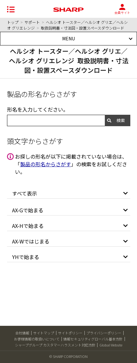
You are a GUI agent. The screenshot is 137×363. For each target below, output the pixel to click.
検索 (121, 120)
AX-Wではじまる (30, 241)
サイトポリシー (70, 332)
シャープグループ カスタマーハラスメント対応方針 (55, 344)
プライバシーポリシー (103, 332)
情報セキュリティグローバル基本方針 (93, 338)
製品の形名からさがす (45, 164)
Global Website (110, 344)
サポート (32, 22)
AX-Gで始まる (27, 210)
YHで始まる (25, 257)
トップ (12, 22)
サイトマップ (43, 332)
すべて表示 (24, 193)
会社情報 (22, 332)
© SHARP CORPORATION (68, 356)
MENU (68, 38)
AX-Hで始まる (28, 225)
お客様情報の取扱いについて (37, 338)
